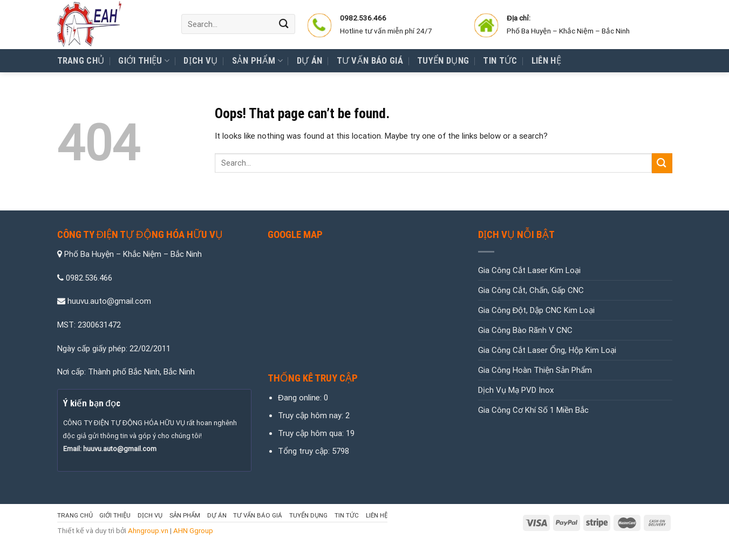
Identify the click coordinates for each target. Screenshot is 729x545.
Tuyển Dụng (443, 61)
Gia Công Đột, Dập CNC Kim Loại (536, 310)
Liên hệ (546, 61)
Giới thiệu (143, 61)
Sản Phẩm (257, 61)
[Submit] (284, 24)
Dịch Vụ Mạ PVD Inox (516, 390)
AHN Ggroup (193, 530)
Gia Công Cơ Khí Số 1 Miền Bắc (533, 410)
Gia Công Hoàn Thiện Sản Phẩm (535, 370)
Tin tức (500, 61)
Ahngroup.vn (148, 530)
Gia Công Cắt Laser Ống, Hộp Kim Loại (547, 350)
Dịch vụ (200, 61)
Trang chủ (81, 61)
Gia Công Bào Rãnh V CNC (525, 330)
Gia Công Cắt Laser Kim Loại (529, 270)
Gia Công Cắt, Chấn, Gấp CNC (531, 290)
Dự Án (310, 61)
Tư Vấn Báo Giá (370, 61)
